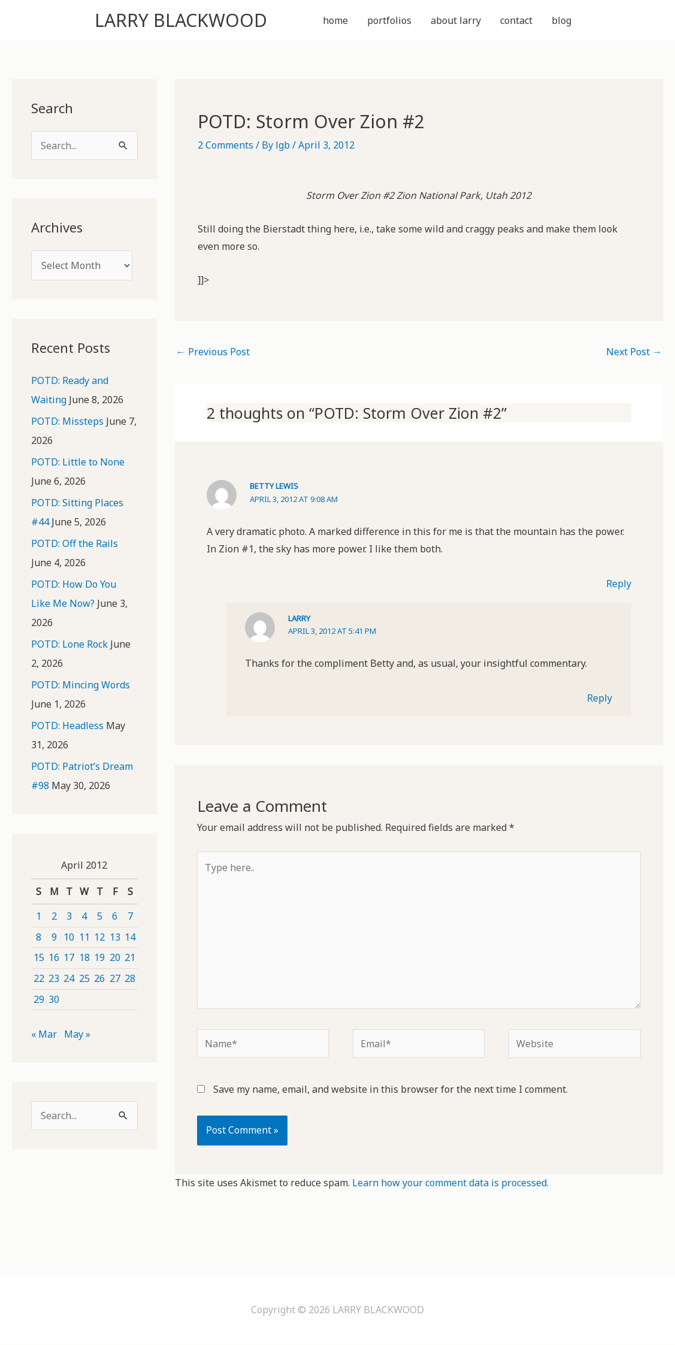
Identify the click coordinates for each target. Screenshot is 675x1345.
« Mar (44, 1034)
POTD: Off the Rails (74, 543)
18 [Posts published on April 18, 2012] (84, 957)
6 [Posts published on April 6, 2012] (114, 916)
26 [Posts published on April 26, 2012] (99, 978)
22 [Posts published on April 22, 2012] (39, 978)
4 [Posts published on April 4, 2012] (84, 916)
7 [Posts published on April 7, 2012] (130, 916)
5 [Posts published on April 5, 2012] (99, 916)
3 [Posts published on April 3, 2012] (69, 916)
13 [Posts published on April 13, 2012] (115, 937)
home (335, 20)
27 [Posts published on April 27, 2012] (115, 978)
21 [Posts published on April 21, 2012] (130, 957)
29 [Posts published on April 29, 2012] (39, 999)
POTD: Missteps (67, 421)
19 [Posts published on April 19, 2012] (99, 957)
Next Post (634, 351)
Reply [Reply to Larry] (599, 698)
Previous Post (213, 351)
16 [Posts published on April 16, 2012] (54, 957)
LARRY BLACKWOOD (181, 20)
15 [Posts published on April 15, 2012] (39, 957)
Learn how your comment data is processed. (450, 1182)
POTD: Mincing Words (80, 684)
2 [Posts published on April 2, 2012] (54, 916)
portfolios (389, 20)
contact (516, 20)
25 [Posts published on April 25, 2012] (84, 978)
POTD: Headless (67, 725)
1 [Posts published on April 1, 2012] (38, 916)
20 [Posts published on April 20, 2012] (115, 957)
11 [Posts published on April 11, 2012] (84, 937)
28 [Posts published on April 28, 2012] (130, 978)
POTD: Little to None (78, 462)
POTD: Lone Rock (69, 644)
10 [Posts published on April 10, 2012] (68, 937)
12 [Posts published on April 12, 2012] (99, 937)
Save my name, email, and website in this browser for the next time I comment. (390, 1089)
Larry (299, 618)
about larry (456, 20)
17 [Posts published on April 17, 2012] (68, 957)
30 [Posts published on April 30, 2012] (54, 999)
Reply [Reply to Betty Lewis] (618, 583)
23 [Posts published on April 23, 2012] (54, 978)
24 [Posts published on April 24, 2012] (68, 978)
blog (561, 20)
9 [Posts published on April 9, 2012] (54, 937)
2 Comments (225, 145)
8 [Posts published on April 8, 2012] (38, 937)
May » (77, 1034)
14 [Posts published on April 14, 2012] (130, 937)
